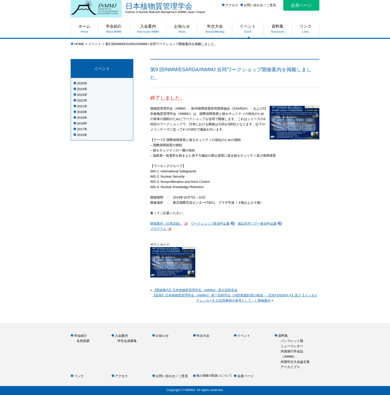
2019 (80, 118)
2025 (80, 83)
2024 (80, 89)
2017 (80, 129)
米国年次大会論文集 (295, 362)
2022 (80, 100)
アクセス (231, 5)
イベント (94, 44)
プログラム (158, 229)
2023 (80, 95)
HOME (79, 44)
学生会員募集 (127, 341)
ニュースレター (292, 346)
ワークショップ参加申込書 (210, 223)
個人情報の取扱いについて (214, 375)
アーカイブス (290, 367)
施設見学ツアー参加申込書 (257, 223)
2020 (80, 112)
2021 (80, 106)
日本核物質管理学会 (222, 7)
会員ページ (301, 5)
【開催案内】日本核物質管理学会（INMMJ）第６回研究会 (195, 290)
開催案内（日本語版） (166, 223)
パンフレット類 (292, 341)
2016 (80, 135)
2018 (80, 123)
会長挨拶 (83, 341)
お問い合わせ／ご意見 (260, 5)
